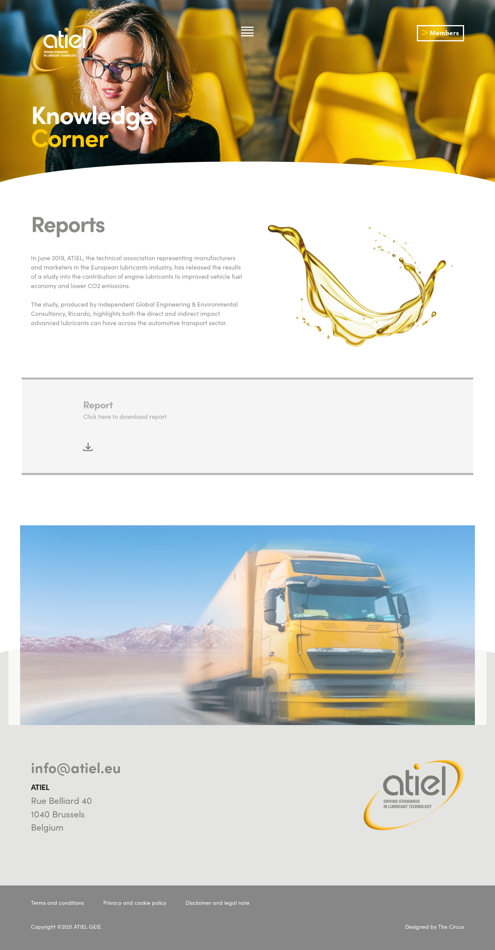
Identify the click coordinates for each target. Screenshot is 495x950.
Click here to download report (125, 448)
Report (98, 436)
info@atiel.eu (76, 767)
